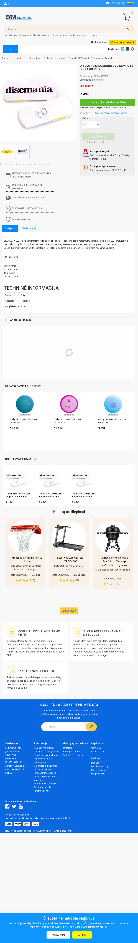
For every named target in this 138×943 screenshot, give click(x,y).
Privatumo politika (43, 787)
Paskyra (95, 763)
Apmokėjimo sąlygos (44, 748)
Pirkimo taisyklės (42, 791)
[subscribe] (91, 726)
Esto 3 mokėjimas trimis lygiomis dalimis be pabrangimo (46, 759)
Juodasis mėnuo (42, 769)
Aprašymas (10, 228)
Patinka (91, 142)
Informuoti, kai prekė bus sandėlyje (108, 102)
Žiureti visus (69, 610)
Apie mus (38, 780)
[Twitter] (15, 807)
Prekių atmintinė (99, 770)
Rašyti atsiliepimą (118, 113)
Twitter (123, 49)
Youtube (133, 49)
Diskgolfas (34, 58)
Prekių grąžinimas (71, 751)
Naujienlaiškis (98, 773)
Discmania (97, 80)
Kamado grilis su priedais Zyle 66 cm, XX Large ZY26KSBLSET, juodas (114, 561)
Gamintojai (96, 748)
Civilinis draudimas (63, 831)
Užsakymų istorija (100, 766)
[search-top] (128, 29)
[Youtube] (21, 807)
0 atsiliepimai (101, 113)
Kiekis (85, 118)
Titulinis (6, 58)
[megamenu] (10, 49)
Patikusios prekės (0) (122, 42)
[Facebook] (8, 807)
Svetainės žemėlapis (73, 755)
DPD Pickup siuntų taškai (46, 751)
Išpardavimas (97, 751)
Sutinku (82, 935)
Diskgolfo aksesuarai (54, 58)
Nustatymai (58, 935)
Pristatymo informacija (45, 783)
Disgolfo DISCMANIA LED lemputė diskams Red (92, 58)
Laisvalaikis (19, 58)
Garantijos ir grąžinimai (45, 766)
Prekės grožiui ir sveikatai (39, 831)
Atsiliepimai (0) (29, 228)
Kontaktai (67, 748)
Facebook (128, 49)
